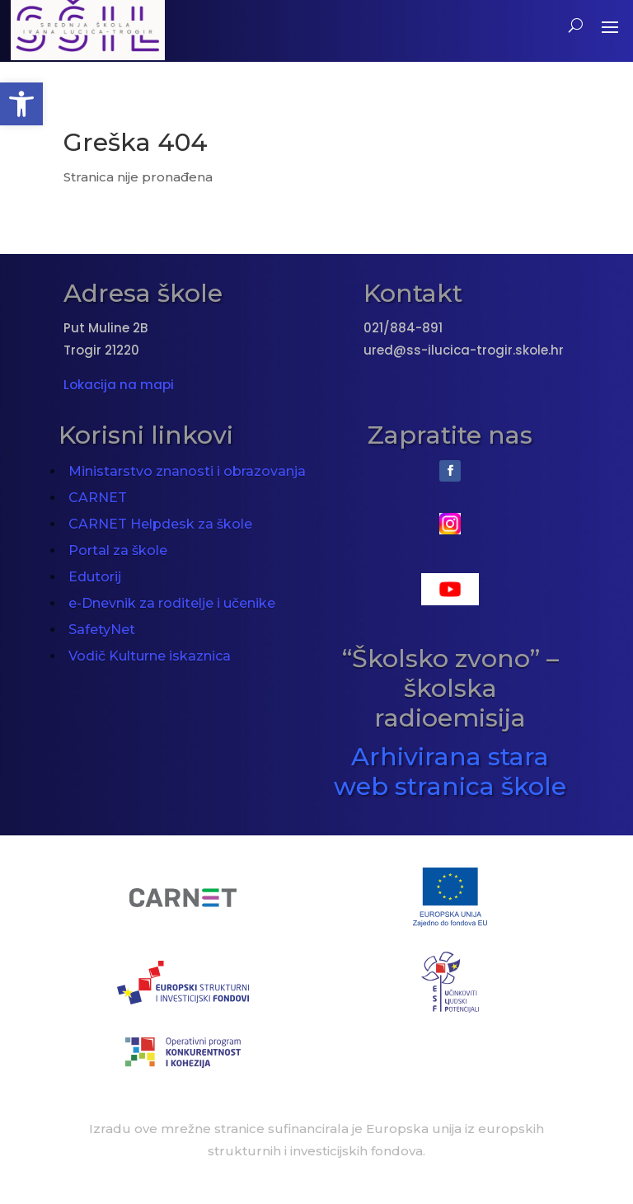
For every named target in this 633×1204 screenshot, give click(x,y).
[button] (21, 103)
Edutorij (94, 577)
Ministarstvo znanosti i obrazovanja (187, 471)
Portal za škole (117, 550)
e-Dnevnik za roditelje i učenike (171, 603)
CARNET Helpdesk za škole (160, 524)
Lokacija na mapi (118, 384)
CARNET (97, 498)
